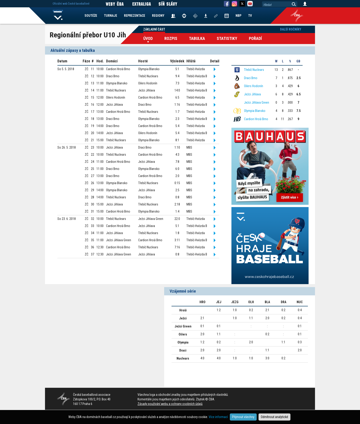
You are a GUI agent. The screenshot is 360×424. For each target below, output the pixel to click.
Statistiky (227, 38)
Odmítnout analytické (274, 417)
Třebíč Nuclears (254, 70)
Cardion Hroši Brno (256, 119)
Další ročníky (290, 29)
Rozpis (170, 38)
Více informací (218, 417)
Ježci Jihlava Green (256, 102)
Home (58, 15)
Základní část (154, 29)
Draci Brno (250, 78)
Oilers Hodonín (253, 86)
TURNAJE (110, 15)
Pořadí (255, 38)
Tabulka (197, 38)
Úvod (148, 38)
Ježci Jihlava (252, 94)
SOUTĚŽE (90, 15)
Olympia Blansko (254, 111)
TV (250, 15)
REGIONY (158, 15)
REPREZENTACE (134, 15)
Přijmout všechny (243, 417)
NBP (238, 15)
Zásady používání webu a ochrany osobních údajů (170, 404)
